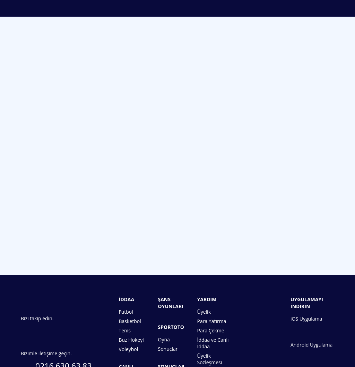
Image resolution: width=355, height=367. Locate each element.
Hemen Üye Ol (177, 225)
